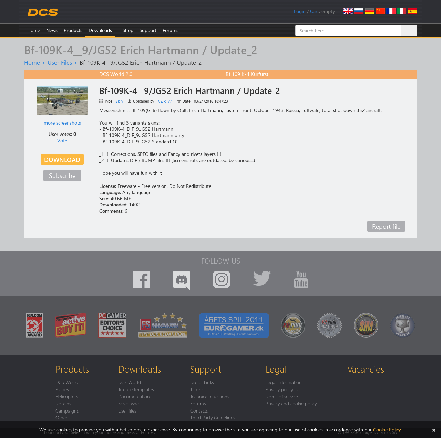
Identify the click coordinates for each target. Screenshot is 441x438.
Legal (276, 369)
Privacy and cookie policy (291, 403)
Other (61, 417)
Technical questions (209, 396)
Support (148, 30)
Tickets (196, 389)
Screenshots (130, 403)
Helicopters (66, 396)
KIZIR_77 (164, 101)
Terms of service (282, 396)
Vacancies (365, 369)
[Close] (434, 429)
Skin (119, 101)
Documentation (134, 396)
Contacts (199, 410)
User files (127, 410)
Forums (170, 30)
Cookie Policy (387, 429)
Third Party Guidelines (212, 417)
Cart (314, 11)
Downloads (100, 30)
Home (33, 30)
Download (62, 159)
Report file (386, 226)
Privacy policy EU (283, 389)
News (52, 30)
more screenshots (62, 122)
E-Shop (125, 30)
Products (73, 30)
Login (300, 11)
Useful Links (202, 382)
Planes (62, 389)
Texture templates (136, 389)
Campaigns (67, 410)
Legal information (284, 382)
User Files (60, 62)
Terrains (63, 403)
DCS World (66, 382)
